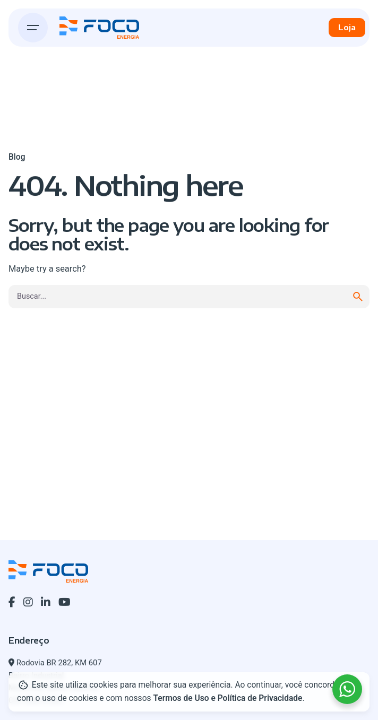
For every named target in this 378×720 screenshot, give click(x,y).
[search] (358, 296)
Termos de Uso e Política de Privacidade (227, 698)
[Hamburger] (33, 27)
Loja (347, 27)
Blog (16, 157)
